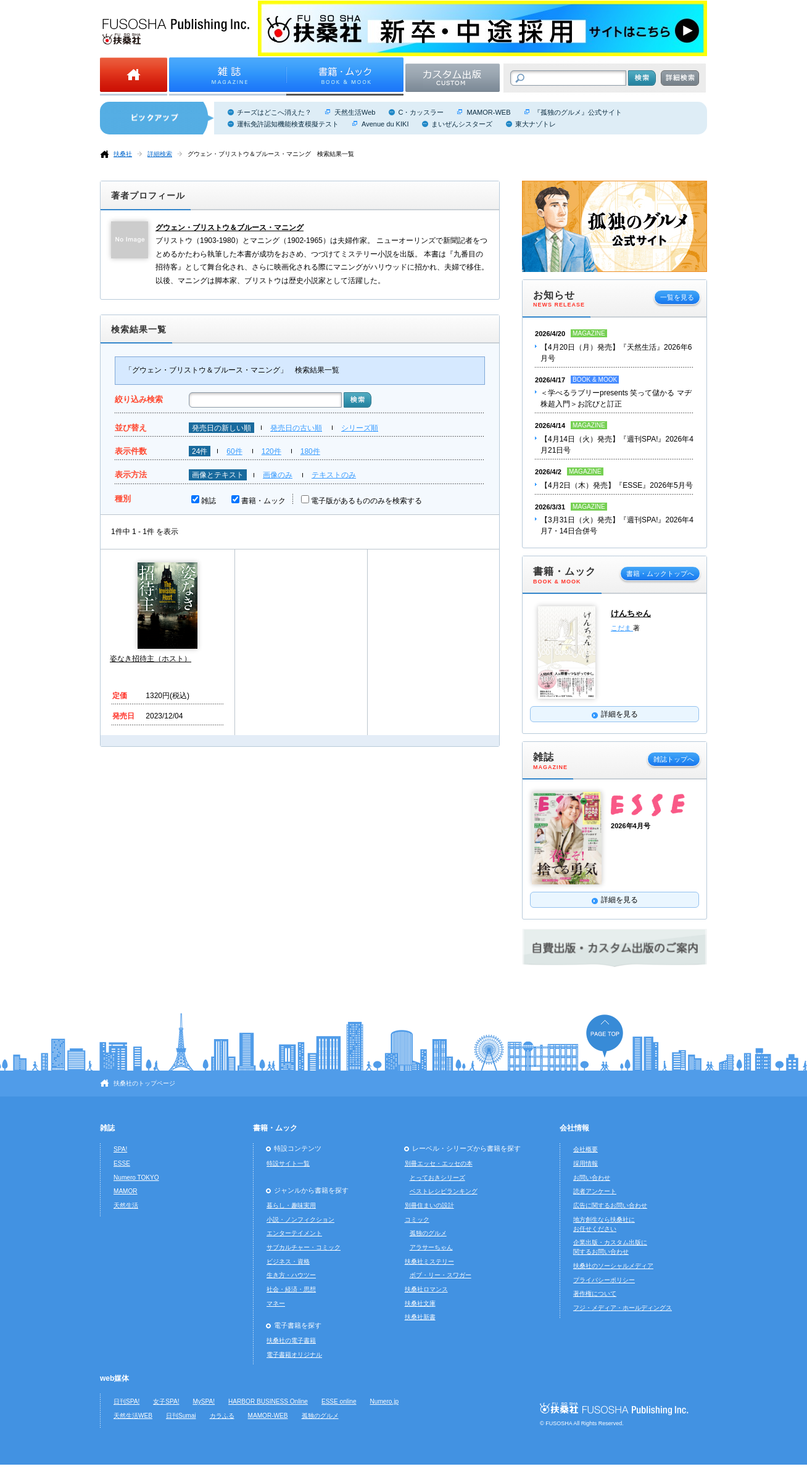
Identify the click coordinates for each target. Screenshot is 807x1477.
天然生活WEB (133, 1415)
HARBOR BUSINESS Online (268, 1401)
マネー (276, 1303)
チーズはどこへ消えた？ (274, 112)
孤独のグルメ (428, 1233)
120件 (271, 451)
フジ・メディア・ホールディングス (622, 1307)
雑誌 (208, 500)
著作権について (594, 1293)
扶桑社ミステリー (429, 1261)
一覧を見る (677, 297)
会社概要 (585, 1149)
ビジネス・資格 (288, 1261)
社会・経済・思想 (291, 1289)
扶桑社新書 (420, 1317)
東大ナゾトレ (535, 124)
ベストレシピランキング (444, 1191)
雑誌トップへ (673, 759)
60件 (234, 451)
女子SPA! (166, 1401)
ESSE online (339, 1401)
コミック (417, 1219)
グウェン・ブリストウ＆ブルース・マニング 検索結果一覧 (271, 153)
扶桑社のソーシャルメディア (613, 1265)
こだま (622, 628)
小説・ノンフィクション (300, 1219)
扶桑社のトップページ (144, 1083)
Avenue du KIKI (385, 124)
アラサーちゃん (431, 1247)
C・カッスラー (421, 112)
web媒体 (114, 1378)
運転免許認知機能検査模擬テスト (288, 124)
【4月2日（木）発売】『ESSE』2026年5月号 (616, 485)
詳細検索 (159, 153)
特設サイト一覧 (288, 1163)
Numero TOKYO (136, 1177)
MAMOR (126, 1191)
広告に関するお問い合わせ (610, 1205)
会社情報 (574, 1128)
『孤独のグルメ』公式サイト (578, 112)
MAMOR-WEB (488, 112)
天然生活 (126, 1205)
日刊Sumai (181, 1415)
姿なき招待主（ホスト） (150, 658)
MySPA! (203, 1401)
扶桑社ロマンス (426, 1289)
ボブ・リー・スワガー (440, 1275)
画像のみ (277, 475)
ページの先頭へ (604, 1036)
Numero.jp (384, 1401)
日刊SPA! (126, 1401)
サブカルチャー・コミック (304, 1247)
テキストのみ (334, 475)
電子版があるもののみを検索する (366, 500)
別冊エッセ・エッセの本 (439, 1163)
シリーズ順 (359, 428)
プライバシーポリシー (604, 1280)
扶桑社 (123, 153)
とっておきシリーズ (437, 1177)
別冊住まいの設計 (429, 1205)
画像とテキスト (218, 475)
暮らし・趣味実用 (291, 1205)
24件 (199, 451)
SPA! (120, 1149)
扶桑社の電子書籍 (291, 1340)
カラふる (222, 1415)
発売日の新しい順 (221, 428)
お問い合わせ (591, 1177)
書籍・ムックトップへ (660, 573)
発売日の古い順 (296, 428)
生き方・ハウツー (291, 1275)
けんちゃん (631, 613)
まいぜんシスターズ (461, 124)
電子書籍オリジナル (294, 1354)
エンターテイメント (294, 1233)
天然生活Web (354, 112)
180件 (310, 451)
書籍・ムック (263, 500)
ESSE (122, 1163)
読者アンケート (594, 1191)
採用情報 (585, 1163)
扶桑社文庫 (420, 1303)
